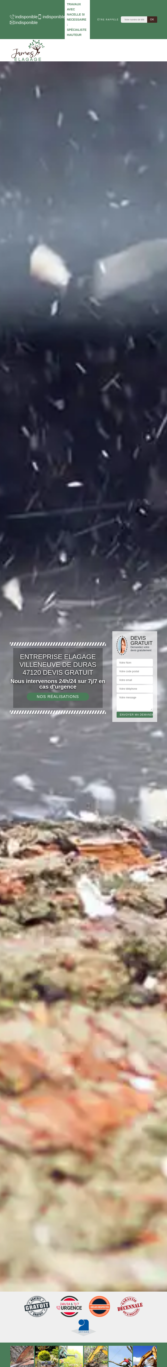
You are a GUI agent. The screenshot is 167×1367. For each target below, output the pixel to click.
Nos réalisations (58, 697)
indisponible (21, 16)
